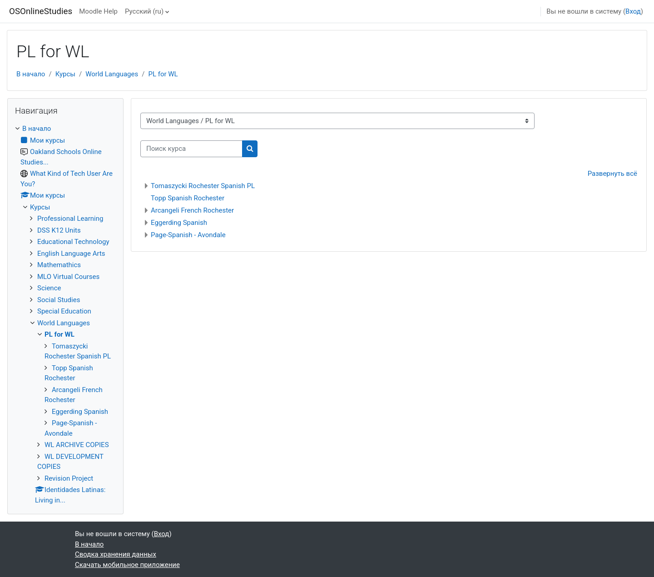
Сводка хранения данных (115, 554)
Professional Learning (70, 218)
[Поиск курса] (191, 148)
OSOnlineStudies (40, 11)
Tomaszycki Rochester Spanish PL (203, 186)
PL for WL (163, 74)
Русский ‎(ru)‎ (144, 11)
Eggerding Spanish (179, 223)
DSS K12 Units (59, 230)
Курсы (65, 74)
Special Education (64, 311)
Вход (633, 11)
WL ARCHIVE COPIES (77, 445)
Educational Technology (73, 242)
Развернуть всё (612, 173)
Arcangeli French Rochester (192, 210)
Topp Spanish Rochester (187, 198)
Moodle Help (98, 11)
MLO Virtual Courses (68, 277)
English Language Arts (71, 253)
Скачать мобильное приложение (127, 565)
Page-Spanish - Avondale (188, 235)
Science (49, 288)
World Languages (111, 74)
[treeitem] (65, 314)
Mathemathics (59, 265)
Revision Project (69, 478)
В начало (30, 74)
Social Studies (58, 300)
